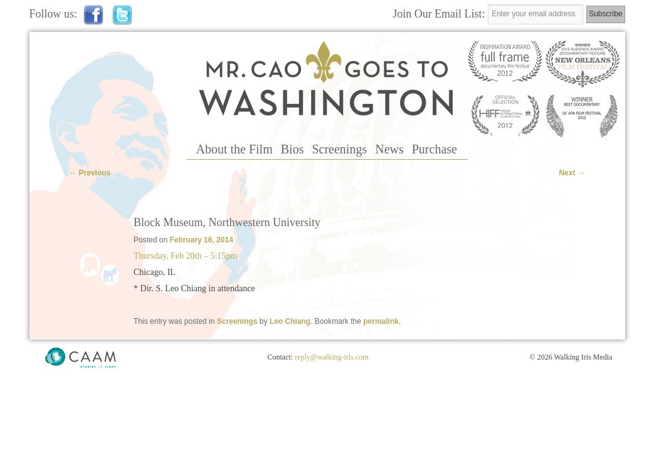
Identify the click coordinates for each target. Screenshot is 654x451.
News (389, 149)
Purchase (434, 149)
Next (571, 172)
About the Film (234, 149)
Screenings (339, 149)
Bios (292, 149)
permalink (381, 321)
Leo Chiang (290, 321)
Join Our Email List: (440, 14)
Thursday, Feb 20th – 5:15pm (185, 256)
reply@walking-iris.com (331, 357)
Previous (89, 172)
